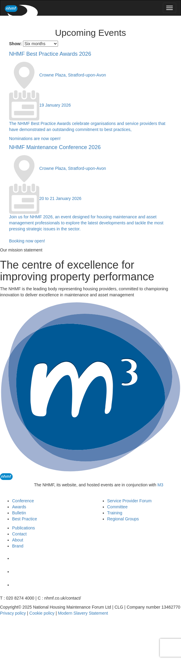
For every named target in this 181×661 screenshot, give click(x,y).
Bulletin (19, 512)
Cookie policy (41, 613)
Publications (23, 527)
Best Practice (24, 518)
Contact (19, 534)
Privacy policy (13, 613)
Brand (17, 546)
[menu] (169, 8)
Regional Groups (123, 518)
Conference (23, 500)
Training (114, 512)
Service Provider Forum (129, 500)
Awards (19, 506)
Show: (15, 43)
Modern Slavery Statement (83, 613)
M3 (160, 484)
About (17, 540)
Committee (117, 506)
